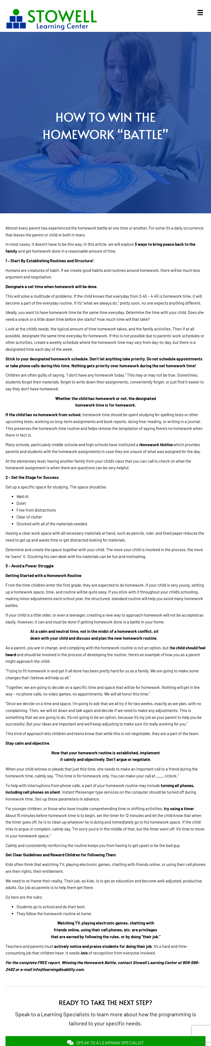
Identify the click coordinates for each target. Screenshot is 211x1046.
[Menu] (200, 12)
